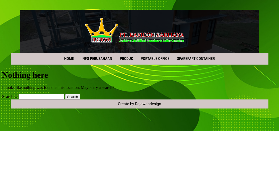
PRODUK (126, 58)
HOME (69, 58)
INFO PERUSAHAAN (96, 58)
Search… (10, 96)
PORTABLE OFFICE (155, 58)
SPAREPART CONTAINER (196, 58)
